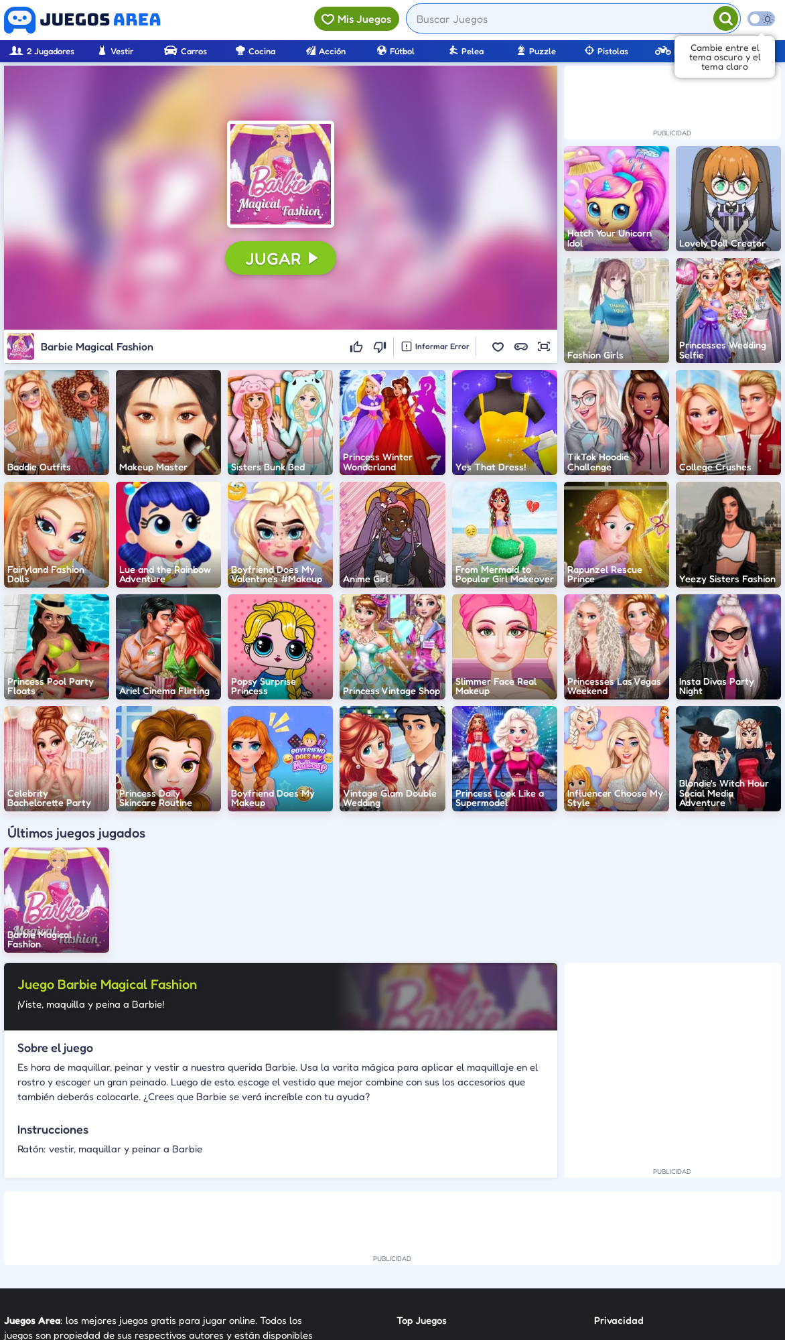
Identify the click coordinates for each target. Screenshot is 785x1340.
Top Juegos (422, 1175)
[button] (280, 174)
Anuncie (612, 1248)
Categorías (421, 1223)
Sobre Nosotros (431, 1248)
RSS (602, 1223)
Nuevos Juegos (430, 1199)
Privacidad (619, 1175)
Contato (612, 1199)
